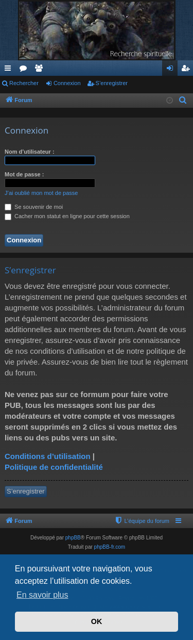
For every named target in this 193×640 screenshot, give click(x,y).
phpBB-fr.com (110, 547)
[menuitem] (183, 100)
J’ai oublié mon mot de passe (41, 193)
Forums (25, 70)
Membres (40, 70)
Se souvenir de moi (34, 207)
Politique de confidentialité (54, 467)
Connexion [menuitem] (172, 70)
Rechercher (24, 83)
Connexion (67, 83)
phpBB (73, 537)
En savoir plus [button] (42, 594)
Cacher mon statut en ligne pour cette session (67, 216)
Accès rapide (9, 70)
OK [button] (96, 621)
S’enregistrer (112, 83)
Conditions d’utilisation (48, 456)
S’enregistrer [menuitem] (187, 70)
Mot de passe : (24, 174)
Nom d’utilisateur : (30, 152)
